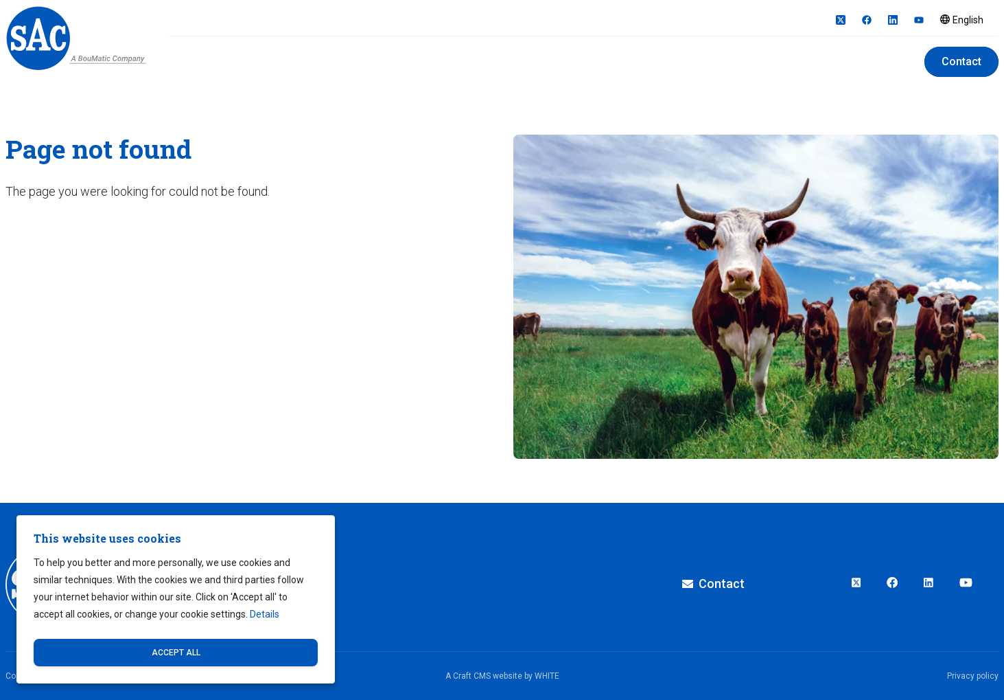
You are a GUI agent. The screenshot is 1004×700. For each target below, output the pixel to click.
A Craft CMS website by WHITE (502, 676)
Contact (961, 61)
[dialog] (175, 599)
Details (264, 614)
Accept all (176, 652)
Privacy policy (973, 676)
